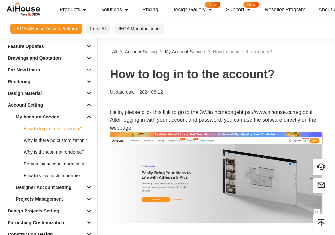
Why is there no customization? (55, 140)
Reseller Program (285, 9)
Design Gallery (195, 8)
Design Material (25, 93)
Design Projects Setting (33, 210)
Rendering (19, 81)
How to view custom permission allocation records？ (59, 175)
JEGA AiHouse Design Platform (46, 28)
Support (242, 8)
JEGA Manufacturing (139, 28)
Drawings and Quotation (34, 58)
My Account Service (37, 116)
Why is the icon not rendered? (54, 152)
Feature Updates (26, 46)
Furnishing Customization (36, 222)
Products (73, 10)
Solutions (114, 10)
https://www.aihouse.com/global (275, 112)
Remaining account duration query (58, 163)
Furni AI (98, 28)
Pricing (150, 9)
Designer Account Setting (44, 187)
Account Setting (25, 105)
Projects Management (39, 199)
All (114, 51)
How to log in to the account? (53, 128)
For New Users (24, 69)
